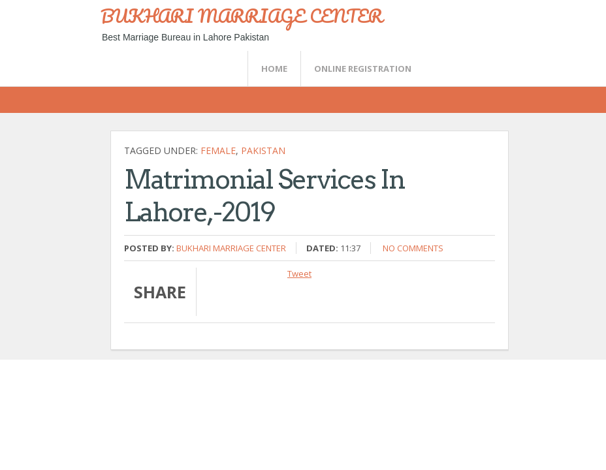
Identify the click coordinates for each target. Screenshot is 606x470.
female (218, 150)
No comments (413, 248)
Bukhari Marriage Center (231, 248)
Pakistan (263, 150)
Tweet (299, 273)
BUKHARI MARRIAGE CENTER (242, 15)
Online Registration (362, 68)
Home (274, 68)
